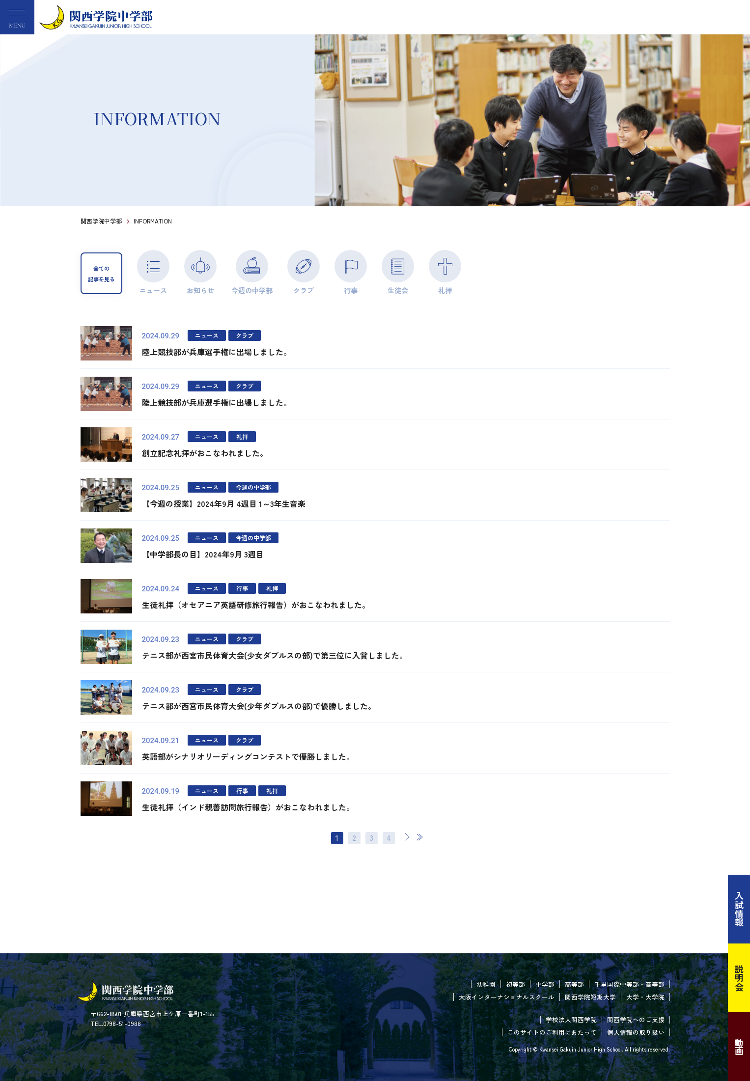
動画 (739, 1046)
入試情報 (739, 909)
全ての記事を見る (101, 273)
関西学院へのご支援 (636, 1019)
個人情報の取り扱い (636, 1032)
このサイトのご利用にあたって (552, 1032)
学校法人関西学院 (571, 1019)
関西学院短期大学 (590, 996)
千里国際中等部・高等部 (629, 984)
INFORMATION (153, 221)
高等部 (574, 984)
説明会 (739, 978)
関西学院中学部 (101, 221)
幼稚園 (486, 984)
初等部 (515, 984)
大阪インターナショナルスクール (507, 996)
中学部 (545, 984)
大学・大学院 (645, 996)
